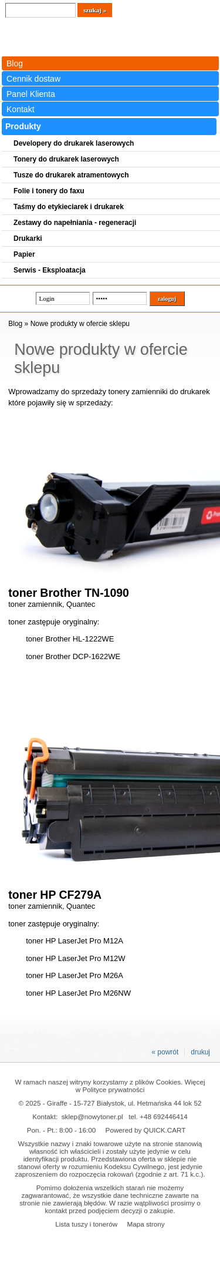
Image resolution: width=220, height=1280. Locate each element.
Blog (14, 63)
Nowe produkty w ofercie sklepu (80, 324)
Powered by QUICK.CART (146, 1130)
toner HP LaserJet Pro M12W (75, 958)
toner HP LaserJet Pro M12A (74, 940)
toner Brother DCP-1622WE (73, 656)
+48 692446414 (164, 1116)
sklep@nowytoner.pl (92, 1116)
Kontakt (20, 109)
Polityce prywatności (113, 1089)
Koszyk (185, 8)
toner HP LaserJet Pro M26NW (78, 993)
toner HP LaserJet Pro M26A (74, 975)
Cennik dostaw (33, 78)
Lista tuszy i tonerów (86, 1224)
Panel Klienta (30, 94)
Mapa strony (145, 1224)
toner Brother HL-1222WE (70, 638)
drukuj (200, 1052)
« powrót (164, 1052)
